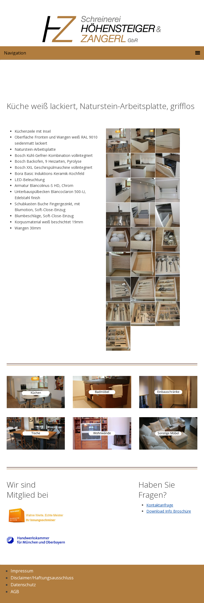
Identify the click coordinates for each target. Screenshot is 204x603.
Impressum (22, 571)
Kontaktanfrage (159, 505)
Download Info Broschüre (168, 511)
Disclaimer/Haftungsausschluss (42, 578)
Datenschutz (23, 585)
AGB (15, 591)
